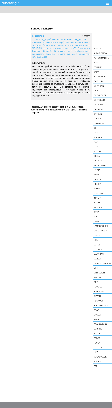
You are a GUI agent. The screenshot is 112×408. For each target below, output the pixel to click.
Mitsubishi (99, 273)
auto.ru (10, 3)
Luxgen (98, 249)
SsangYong (100, 324)
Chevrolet (100, 95)
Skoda (97, 315)
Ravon (97, 296)
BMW (96, 72)
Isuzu (97, 203)
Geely (97, 156)
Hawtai (97, 179)
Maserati (99, 254)
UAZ (96, 352)
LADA (96, 221)
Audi (96, 62)
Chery (97, 90)
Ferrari (98, 137)
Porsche (99, 291)
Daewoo (98, 109)
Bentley (98, 67)
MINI (96, 268)
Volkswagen (101, 357)
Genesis (98, 160)
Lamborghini (101, 226)
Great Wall (100, 165)
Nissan (97, 277)
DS (95, 128)
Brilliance (100, 76)
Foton (97, 151)
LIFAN (96, 240)
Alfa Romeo (100, 53)
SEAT (96, 310)
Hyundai (98, 193)
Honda (97, 184)
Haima (97, 170)
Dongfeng (99, 123)
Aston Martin (101, 58)
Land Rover (100, 231)
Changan (99, 86)
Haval (97, 175)
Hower (98, 189)
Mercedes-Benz (102, 263)
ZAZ (95, 366)
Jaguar (98, 207)
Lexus (97, 235)
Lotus (97, 245)
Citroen (98, 104)
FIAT (96, 142)
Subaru (98, 329)
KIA (95, 217)
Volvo (97, 361)
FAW (96, 132)
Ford (96, 146)
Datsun (98, 114)
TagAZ (97, 338)
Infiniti (97, 198)
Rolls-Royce (101, 305)
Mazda (97, 259)
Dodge (97, 118)
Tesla (97, 343)
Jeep (96, 212)
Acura (97, 48)
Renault (98, 301)
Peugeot (99, 287)
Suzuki (97, 333)
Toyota (98, 347)
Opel (96, 282)
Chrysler (99, 100)
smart (97, 319)
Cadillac (99, 81)
